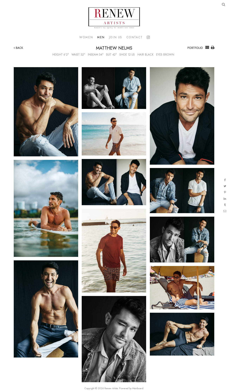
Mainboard (137, 388)
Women (86, 37)
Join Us (115, 37)
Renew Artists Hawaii (114, 17)
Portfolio (195, 48)
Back (18, 48)
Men (101, 37)
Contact (134, 37)
